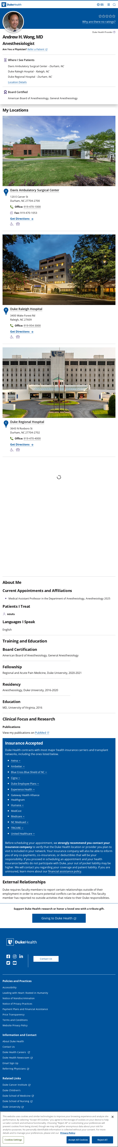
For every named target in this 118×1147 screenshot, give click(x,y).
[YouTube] (15, 963)
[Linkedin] (21, 957)
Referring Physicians (14, 1068)
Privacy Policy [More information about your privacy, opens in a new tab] (67, 1132)
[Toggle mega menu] (108, 4)
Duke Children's (12, 1090)
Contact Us (46, 958)
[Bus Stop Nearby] (18, 224)
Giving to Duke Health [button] (56, 918)
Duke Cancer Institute (15, 1084)
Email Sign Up (10, 1063)
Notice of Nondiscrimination (19, 998)
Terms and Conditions (15, 1020)
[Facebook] (9, 957)
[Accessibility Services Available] (13, 224)
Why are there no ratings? (98, 22)
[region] (59, 1129)
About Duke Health (13, 1041)
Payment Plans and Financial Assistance (25, 1009)
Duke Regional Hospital (27, 422)
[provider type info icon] (114, 32)
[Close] (112, 1117)
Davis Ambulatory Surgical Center (34, 190)
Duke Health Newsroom (16, 1057)
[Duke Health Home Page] (22, 942)
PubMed (40, 733)
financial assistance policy (64, 871)
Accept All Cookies (78, 1139)
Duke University (11, 1106)
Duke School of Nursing (16, 1101)
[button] (114, 5)
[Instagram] (15, 957)
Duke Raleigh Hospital (26, 309)
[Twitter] (9, 963)
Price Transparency (13, 1014)
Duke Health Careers (15, 1052)
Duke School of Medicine (17, 1095)
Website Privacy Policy (15, 1025)
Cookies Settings (13, 1139)
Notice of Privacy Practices (17, 1003)
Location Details (17, 82)
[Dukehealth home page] (15, 4)
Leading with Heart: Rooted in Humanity (25, 992)
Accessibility (9, 987)
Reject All (102, 1139)
